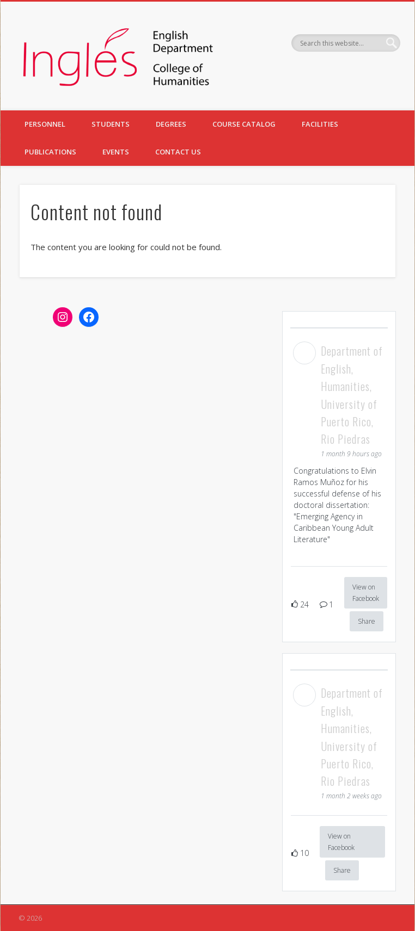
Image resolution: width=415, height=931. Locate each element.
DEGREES (171, 124)
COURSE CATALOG (244, 124)
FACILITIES (320, 124)
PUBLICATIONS (50, 152)
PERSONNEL (45, 124)
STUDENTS (110, 124)
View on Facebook (365, 592)
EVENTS (115, 152)
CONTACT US (178, 152)
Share (366, 621)
